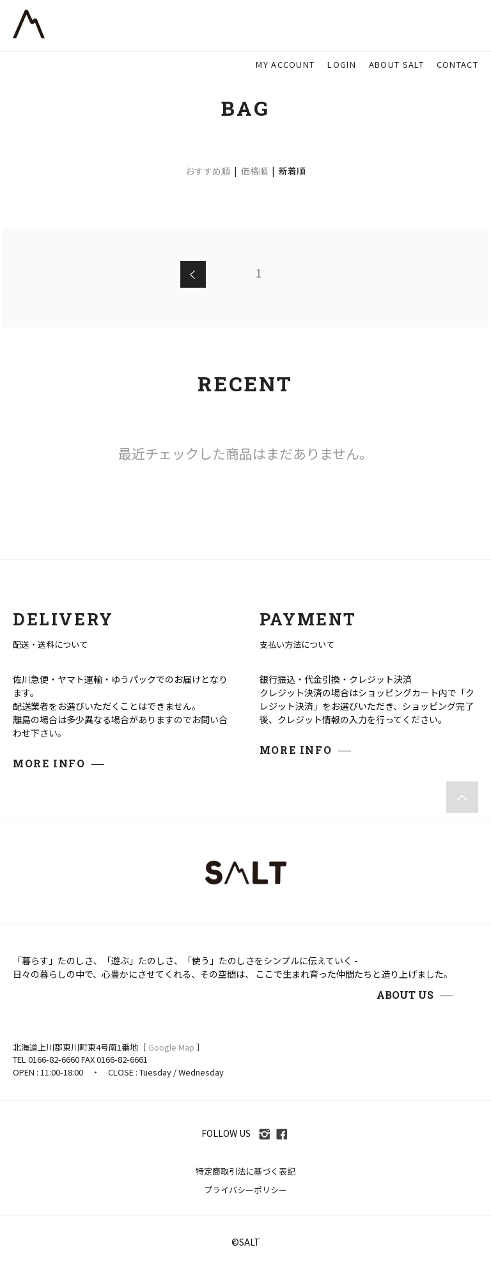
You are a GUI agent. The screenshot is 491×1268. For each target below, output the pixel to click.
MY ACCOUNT (285, 64)
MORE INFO (49, 763)
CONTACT (457, 64)
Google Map (171, 1047)
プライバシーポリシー (245, 1190)
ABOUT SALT (396, 64)
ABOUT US (405, 994)
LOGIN (341, 64)
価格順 (254, 170)
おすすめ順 (207, 170)
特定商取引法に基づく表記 (245, 1171)
